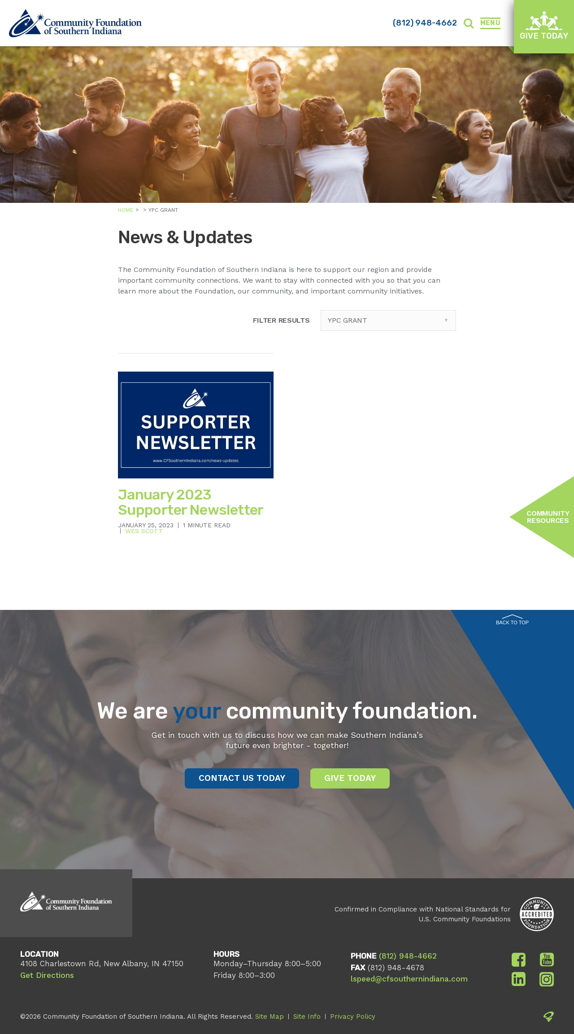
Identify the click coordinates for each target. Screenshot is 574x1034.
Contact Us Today (242, 778)
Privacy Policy (352, 1016)
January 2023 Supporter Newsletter (191, 502)
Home (125, 210)
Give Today (544, 25)
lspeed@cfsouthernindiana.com (409, 978)
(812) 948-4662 (425, 23)
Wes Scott (144, 531)
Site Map (269, 1016)
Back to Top (512, 619)
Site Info (307, 1016)
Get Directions (47, 975)
